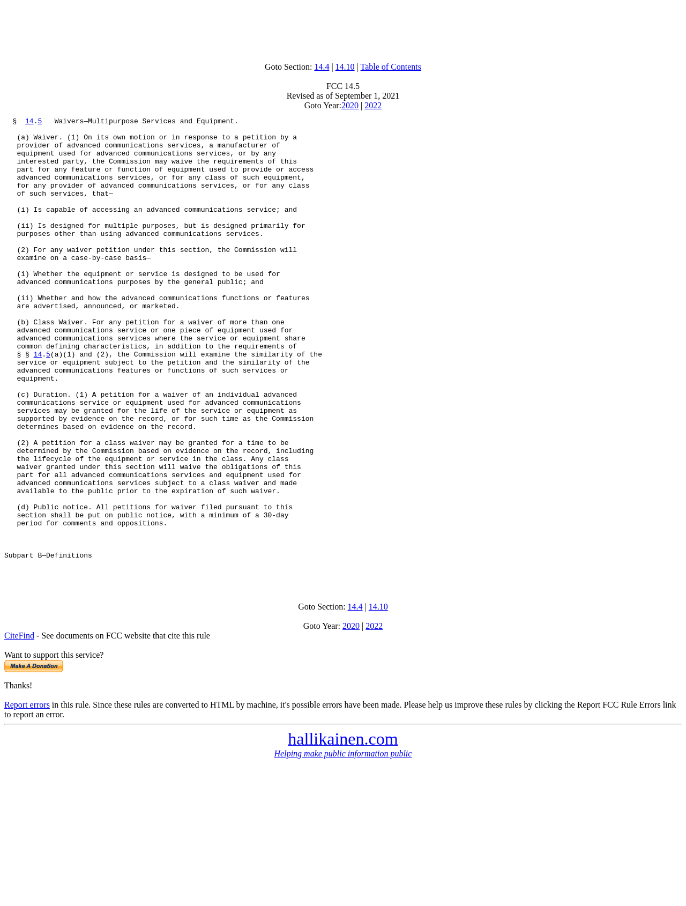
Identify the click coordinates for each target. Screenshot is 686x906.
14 (29, 122)
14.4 (321, 66)
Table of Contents (391, 66)
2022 (373, 105)
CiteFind (19, 727)
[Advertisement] (343, 28)
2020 (350, 105)
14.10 (345, 66)
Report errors (27, 796)
